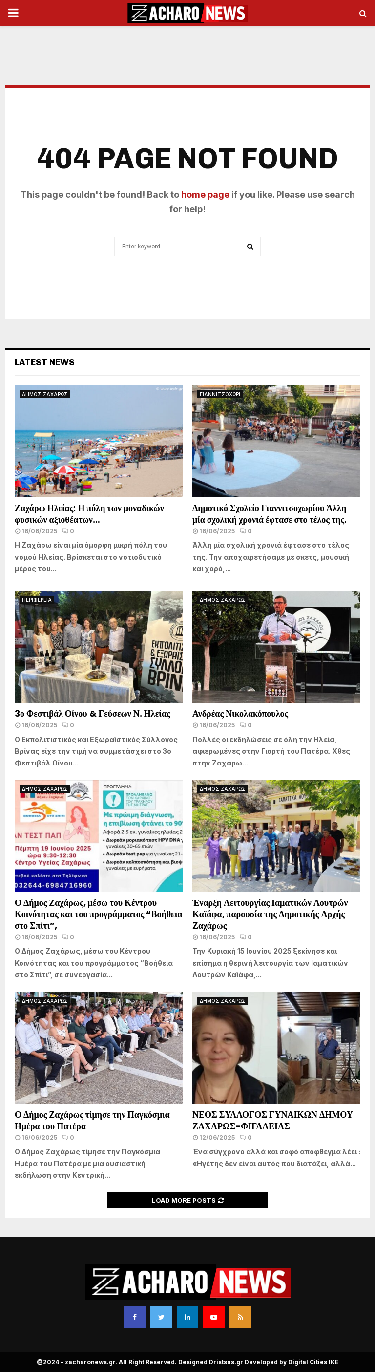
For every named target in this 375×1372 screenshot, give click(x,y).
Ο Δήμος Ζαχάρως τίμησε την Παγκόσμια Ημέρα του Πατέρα (92, 1120)
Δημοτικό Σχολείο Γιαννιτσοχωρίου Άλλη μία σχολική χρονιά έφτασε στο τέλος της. (269, 513)
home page (205, 194)
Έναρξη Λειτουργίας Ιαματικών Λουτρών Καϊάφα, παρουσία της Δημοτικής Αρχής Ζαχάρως (270, 914)
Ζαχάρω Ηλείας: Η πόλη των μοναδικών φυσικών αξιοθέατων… (89, 513)
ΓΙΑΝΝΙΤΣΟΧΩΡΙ (220, 394)
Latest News (45, 362)
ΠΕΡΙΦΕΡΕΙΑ (37, 600)
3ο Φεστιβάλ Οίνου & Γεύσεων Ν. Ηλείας (92, 713)
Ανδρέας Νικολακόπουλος (241, 713)
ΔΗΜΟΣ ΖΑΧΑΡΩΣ (45, 394)
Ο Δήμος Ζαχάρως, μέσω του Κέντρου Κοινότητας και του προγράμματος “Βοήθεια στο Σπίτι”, (98, 914)
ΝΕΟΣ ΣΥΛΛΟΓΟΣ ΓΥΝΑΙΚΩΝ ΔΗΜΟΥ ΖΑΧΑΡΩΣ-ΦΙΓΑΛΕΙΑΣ (272, 1120)
